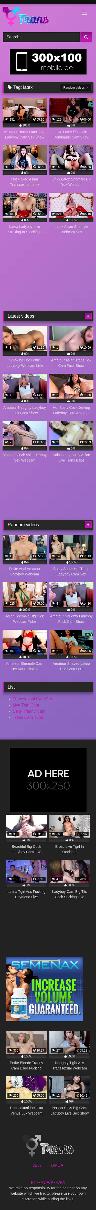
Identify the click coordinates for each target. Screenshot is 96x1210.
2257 (37, 1165)
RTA (34, 1182)
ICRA (60, 1182)
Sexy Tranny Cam (29, 711)
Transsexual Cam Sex (33, 699)
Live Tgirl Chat (26, 705)
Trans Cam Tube (28, 717)
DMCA (57, 1165)
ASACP (47, 1182)
